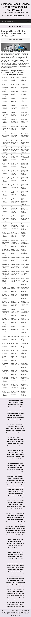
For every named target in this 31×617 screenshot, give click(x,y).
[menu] (28, 21)
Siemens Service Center (8, 21)
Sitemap (4, 610)
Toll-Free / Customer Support (15, 26)
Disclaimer (9, 610)
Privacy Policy (15, 610)
